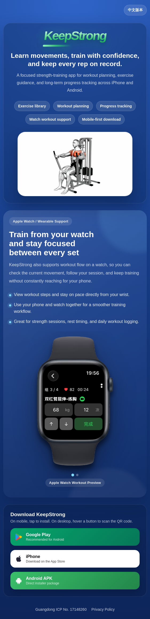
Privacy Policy (103, 609)
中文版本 (135, 10)
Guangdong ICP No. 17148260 (60, 609)
